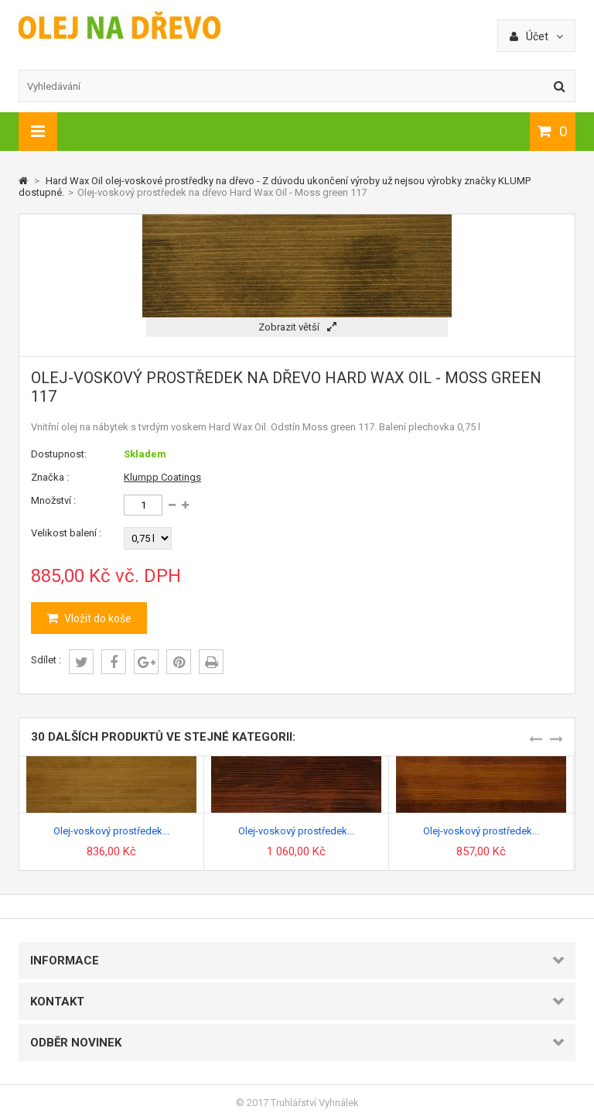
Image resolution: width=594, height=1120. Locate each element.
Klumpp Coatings (162, 477)
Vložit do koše (96, 618)
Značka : (50, 477)
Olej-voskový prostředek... (111, 831)
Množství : (53, 500)
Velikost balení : (66, 533)
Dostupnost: (59, 454)
